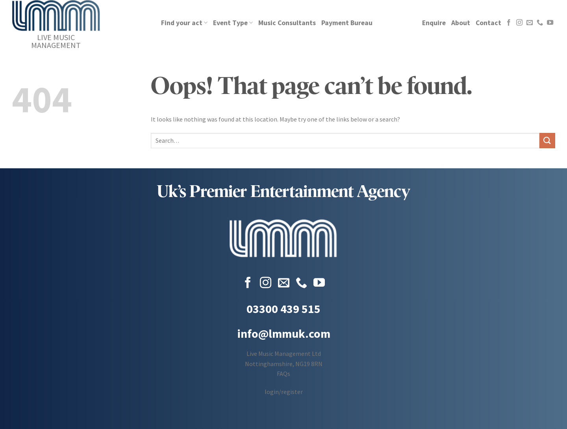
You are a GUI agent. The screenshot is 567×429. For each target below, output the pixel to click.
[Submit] (547, 140)
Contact (488, 22)
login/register (284, 392)
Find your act (184, 22)
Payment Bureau (346, 22)
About (460, 22)
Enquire (434, 22)
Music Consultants (287, 22)
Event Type (233, 22)
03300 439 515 (283, 308)
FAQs (283, 373)
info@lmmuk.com (283, 333)
